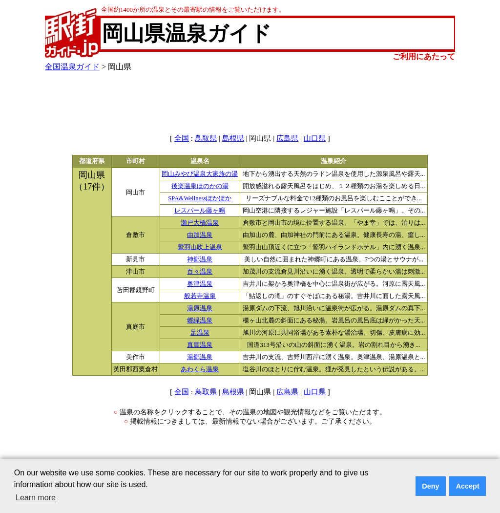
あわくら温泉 (200, 369)
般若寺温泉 (200, 296)
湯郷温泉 (199, 357)
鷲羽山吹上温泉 (200, 247)
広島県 (287, 138)
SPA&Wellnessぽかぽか (199, 198)
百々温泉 (199, 271)
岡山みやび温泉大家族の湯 (200, 174)
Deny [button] (430, 486)
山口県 (315, 138)
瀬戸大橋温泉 (200, 222)
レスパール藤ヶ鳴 (199, 210)
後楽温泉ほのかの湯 (200, 186)
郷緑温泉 (199, 320)
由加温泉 (199, 235)
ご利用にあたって (424, 56)
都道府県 (91, 161)
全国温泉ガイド (72, 67)
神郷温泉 (199, 259)
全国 (181, 138)
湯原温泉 (199, 308)
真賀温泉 (199, 345)
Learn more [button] (36, 497)
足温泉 (199, 332)
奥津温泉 (199, 283)
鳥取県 (206, 138)
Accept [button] (467, 486)
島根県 (233, 138)
